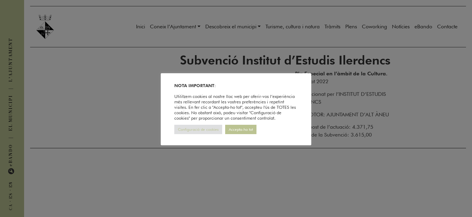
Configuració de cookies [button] (198, 129)
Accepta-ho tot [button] (241, 129)
